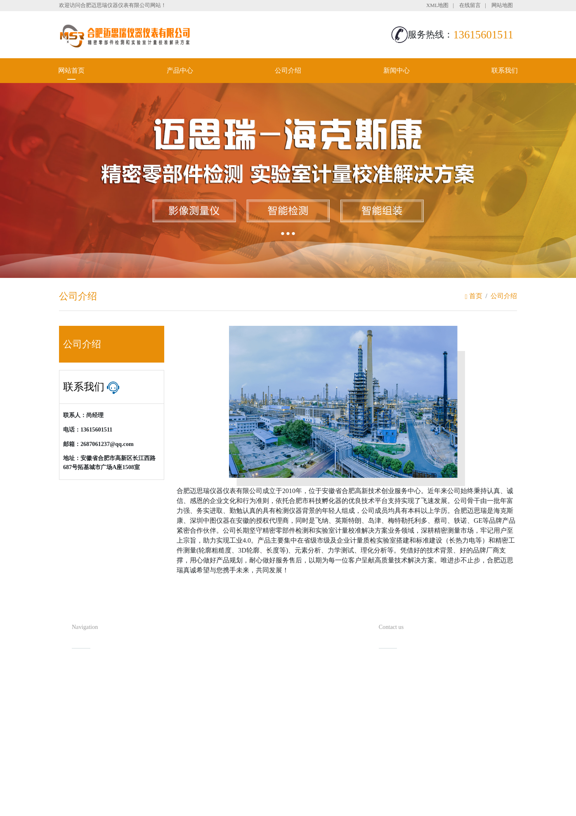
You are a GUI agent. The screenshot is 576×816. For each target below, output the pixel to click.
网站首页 (71, 70)
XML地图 (437, 5)
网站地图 (502, 5)
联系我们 (504, 70)
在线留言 (470, 5)
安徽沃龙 (304, 806)
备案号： (329, 793)
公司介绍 (288, 70)
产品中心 (180, 70)
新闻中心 (396, 70)
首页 (473, 295)
